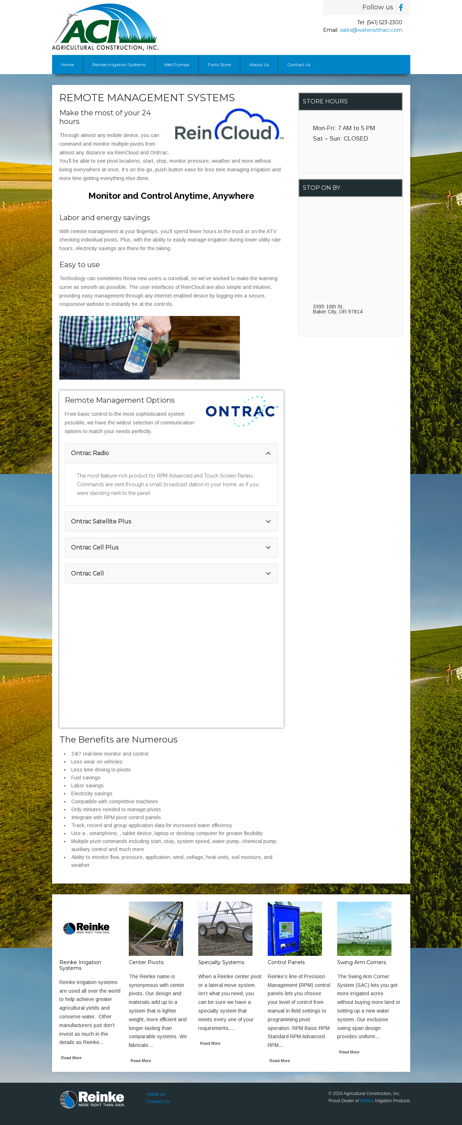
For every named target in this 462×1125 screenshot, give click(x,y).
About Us (259, 64)
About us (156, 1094)
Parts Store (219, 64)
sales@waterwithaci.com (371, 30)
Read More (71, 1058)
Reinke (366, 1100)
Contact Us (298, 64)
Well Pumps (176, 64)
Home (67, 64)
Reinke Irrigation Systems (118, 64)
